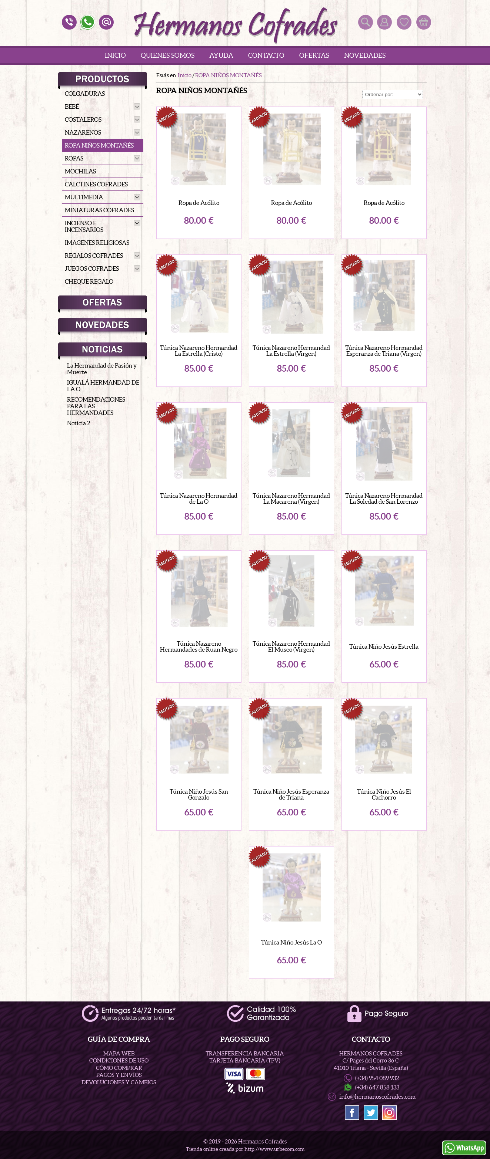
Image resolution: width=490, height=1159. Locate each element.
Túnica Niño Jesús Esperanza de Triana (291, 794)
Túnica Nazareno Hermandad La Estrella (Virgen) (291, 350)
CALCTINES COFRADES (96, 184)
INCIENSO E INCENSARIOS (102, 226)
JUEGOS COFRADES (102, 268)
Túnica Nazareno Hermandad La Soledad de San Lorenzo (384, 498)
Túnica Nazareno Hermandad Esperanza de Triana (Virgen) (384, 350)
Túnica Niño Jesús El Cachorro (384, 794)
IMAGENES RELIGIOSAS (97, 242)
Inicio (115, 55)
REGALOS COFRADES (102, 255)
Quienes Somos (167, 55)
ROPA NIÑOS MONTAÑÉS (99, 145)
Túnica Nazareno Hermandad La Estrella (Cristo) (198, 350)
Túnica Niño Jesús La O (291, 942)
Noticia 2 (78, 423)
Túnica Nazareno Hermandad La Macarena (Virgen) (291, 498)
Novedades (365, 55)
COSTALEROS (102, 119)
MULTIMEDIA (102, 197)
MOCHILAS (80, 171)
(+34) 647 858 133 (377, 1091)
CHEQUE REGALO (89, 281)
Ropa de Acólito (199, 202)
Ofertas (314, 55)
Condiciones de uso (119, 1064)
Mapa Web (118, 1057)
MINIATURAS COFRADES (99, 210)
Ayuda (221, 55)
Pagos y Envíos (119, 1078)
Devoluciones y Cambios (118, 1085)
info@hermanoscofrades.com (377, 1100)
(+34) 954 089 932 (377, 1081)
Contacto (266, 55)
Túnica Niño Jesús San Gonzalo (199, 794)
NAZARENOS (102, 132)
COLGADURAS (85, 93)
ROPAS (102, 158)
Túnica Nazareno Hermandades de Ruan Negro (198, 646)
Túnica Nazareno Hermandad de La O (198, 498)
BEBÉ (102, 106)
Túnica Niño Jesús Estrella (384, 646)
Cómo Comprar (119, 1071)
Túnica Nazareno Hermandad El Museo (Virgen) (291, 646)
